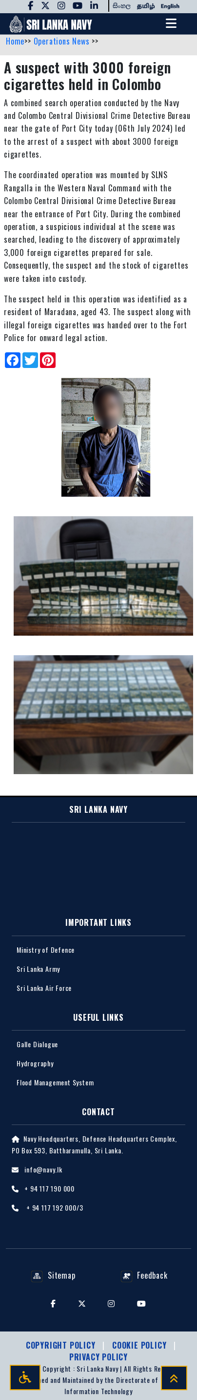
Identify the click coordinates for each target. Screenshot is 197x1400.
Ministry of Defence (46, 949)
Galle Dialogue (37, 1044)
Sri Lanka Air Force (44, 988)
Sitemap (53, 1275)
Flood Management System (55, 1082)
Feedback (144, 1275)
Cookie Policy (140, 1345)
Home (15, 41)
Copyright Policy (62, 1345)
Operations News (63, 41)
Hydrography (35, 1063)
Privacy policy (98, 1357)
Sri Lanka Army (38, 969)
